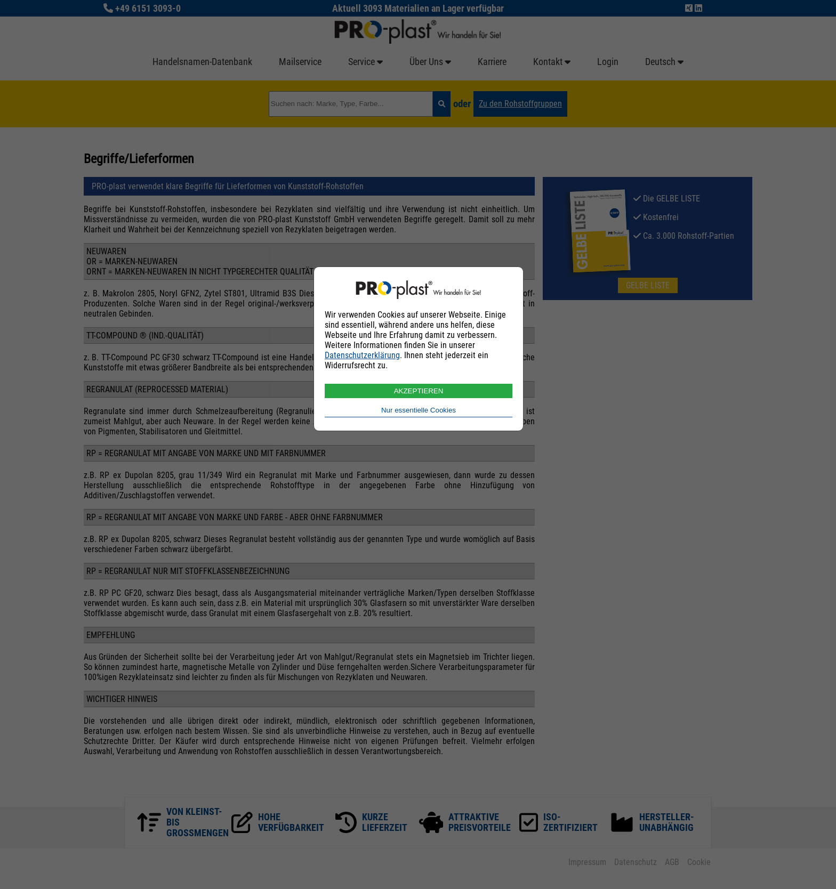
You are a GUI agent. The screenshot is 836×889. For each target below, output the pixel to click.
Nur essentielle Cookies (418, 410)
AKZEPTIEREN (419, 391)
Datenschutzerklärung (362, 355)
